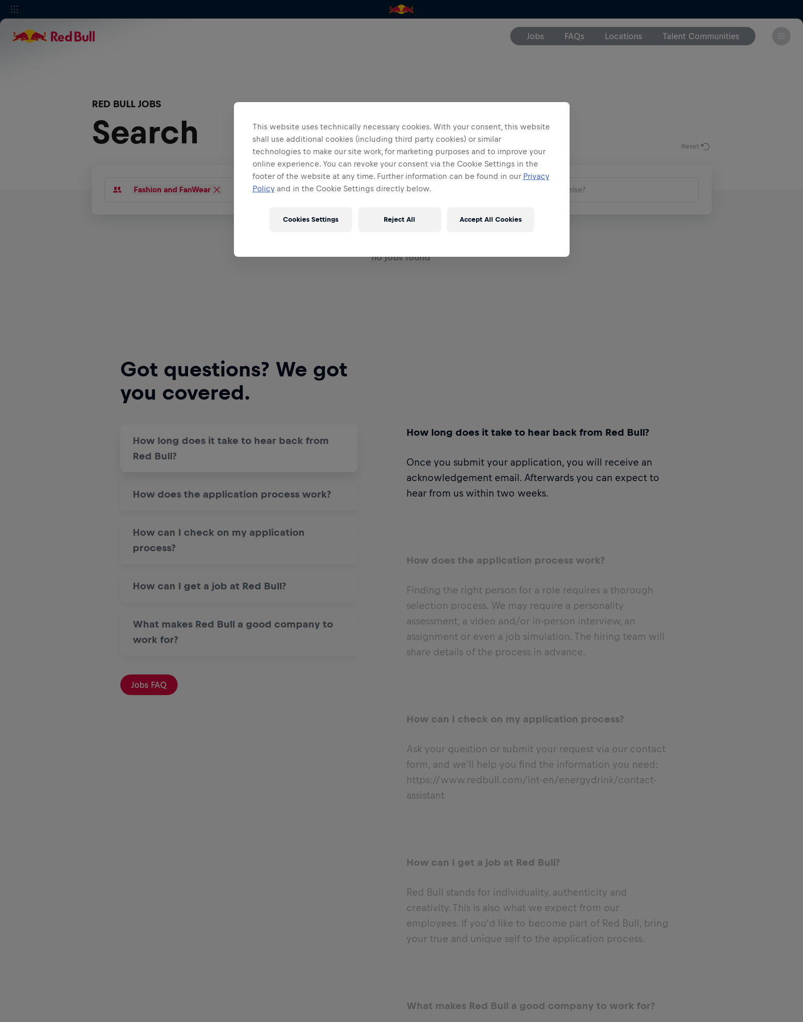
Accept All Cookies (491, 219)
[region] (402, 179)
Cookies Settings (310, 219)
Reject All (399, 219)
